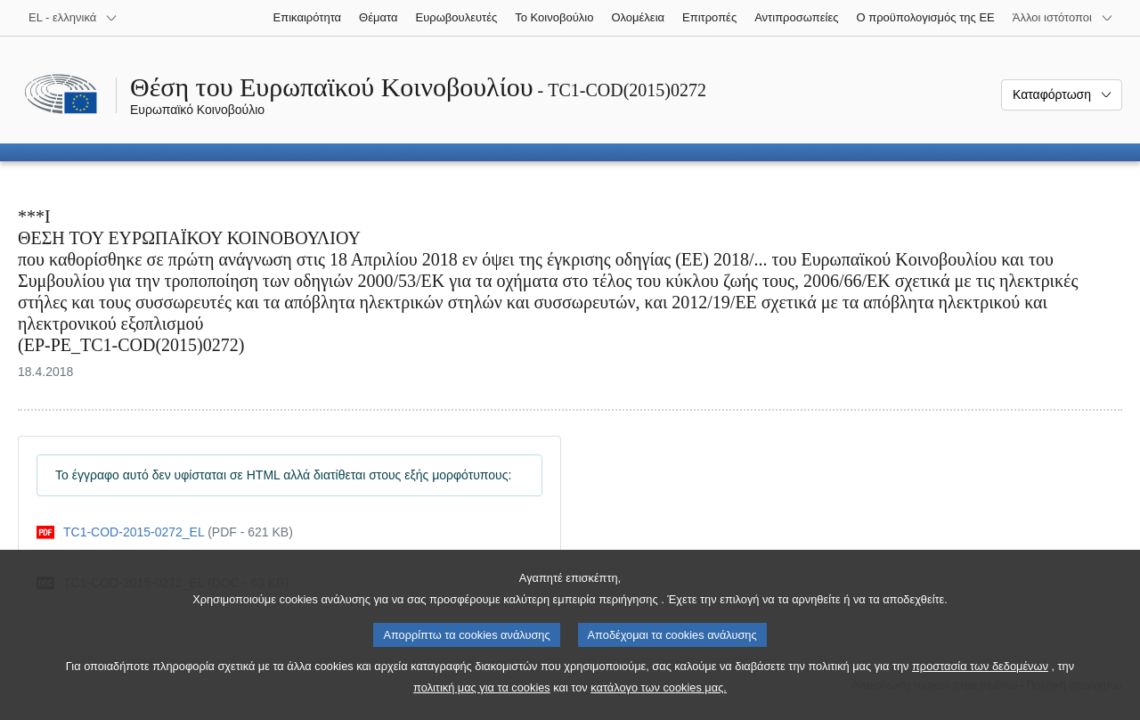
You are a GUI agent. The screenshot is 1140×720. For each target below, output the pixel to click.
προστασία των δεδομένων (980, 681)
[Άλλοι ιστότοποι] (1063, 18)
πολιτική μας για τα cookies (481, 702)
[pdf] (165, 532)
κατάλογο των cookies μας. (658, 702)
